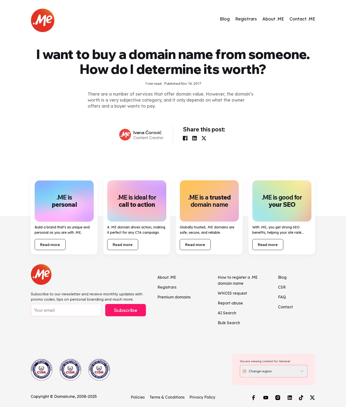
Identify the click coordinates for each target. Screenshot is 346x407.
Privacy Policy (202, 397)
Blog (225, 19)
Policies (138, 397)
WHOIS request (232, 293)
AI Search (227, 312)
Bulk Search (229, 322)
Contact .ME (302, 19)
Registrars (246, 19)
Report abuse (230, 303)
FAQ (282, 297)
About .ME (273, 19)
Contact (285, 306)
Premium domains (174, 297)
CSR (282, 287)
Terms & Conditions (167, 397)
